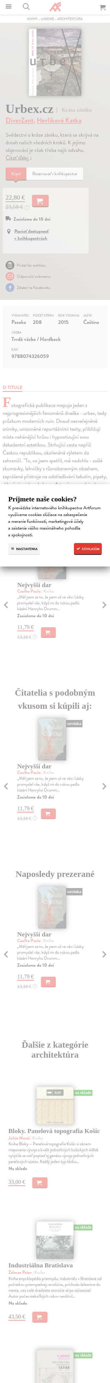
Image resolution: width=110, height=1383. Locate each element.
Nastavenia (24, 549)
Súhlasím (87, 549)
